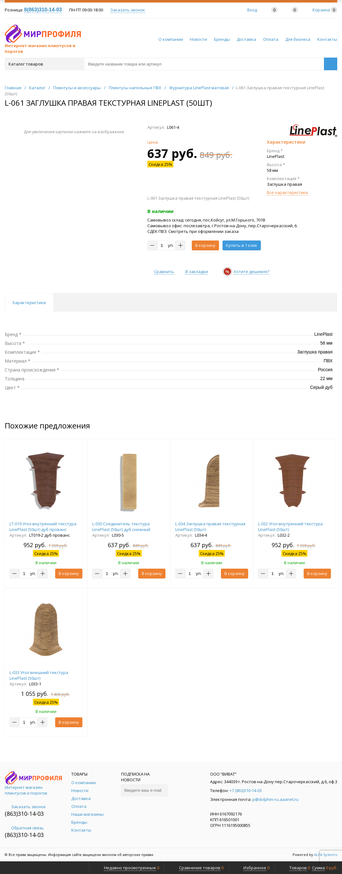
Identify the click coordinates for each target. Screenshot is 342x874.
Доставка (246, 39)
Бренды (222, 39)
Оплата (270, 39)
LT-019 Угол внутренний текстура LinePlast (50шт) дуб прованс (43, 526)
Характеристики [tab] (29, 302)
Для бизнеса (297, 39)
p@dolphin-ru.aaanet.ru (275, 799)
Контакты (327, 39)
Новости (198, 39)
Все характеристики (287, 192)
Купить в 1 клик (241, 245)
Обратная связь (24, 828)
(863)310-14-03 (24, 813)
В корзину (205, 245)
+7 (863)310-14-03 (245, 790)
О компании (170, 39)
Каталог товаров (44, 64)
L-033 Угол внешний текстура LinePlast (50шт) (39, 675)
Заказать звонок (127, 10)
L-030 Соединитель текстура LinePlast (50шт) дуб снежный (121, 526)
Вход (252, 10)
